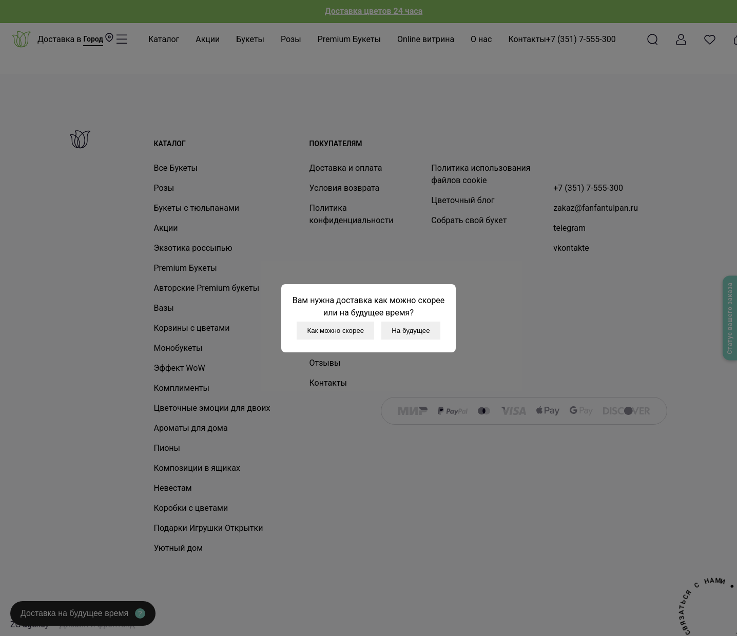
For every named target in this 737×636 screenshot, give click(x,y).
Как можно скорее (335, 330)
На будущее (411, 330)
